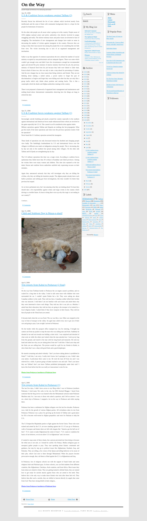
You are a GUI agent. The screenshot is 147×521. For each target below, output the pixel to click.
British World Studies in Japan (93, 52)
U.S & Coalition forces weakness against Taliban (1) (46, 113)
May (87, 144)
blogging (97, 201)
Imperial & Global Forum (92, 51)
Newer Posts (30, 499)
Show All (101, 62)
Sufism (97, 213)
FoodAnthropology (90, 41)
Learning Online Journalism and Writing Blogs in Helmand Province (115, 54)
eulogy (90, 226)
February (88, 184)
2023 (85, 79)
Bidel (95, 207)
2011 (85, 108)
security (98, 211)
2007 (85, 117)
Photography (86, 205)
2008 (85, 115)
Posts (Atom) (31, 504)
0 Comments (26, 105)
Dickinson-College (94, 228)
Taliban (100, 199)
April (87, 147)
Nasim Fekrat (71, 511)
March (87, 181)
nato (94, 205)
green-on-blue (98, 226)
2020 (85, 86)
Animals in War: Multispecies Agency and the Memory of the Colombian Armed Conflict (93, 58)
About (109, 18)
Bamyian (84, 228)
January (88, 187)
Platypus (87, 55)
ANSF (95, 217)
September (89, 132)
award (101, 215)
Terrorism (88, 207)
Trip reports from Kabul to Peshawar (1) (40, 385)
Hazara (88, 201)
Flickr (109, 26)
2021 (85, 84)
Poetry (101, 205)
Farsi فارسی (111, 24)
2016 (85, 96)
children (84, 226)
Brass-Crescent (92, 219)
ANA (84, 211)
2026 (85, 72)
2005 (85, 190)
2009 (85, 113)
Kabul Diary (100, 511)
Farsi (100, 219)
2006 (85, 120)
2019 (85, 89)
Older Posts (71, 499)
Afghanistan (88, 198)
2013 (85, 103)
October (88, 129)
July (87, 138)
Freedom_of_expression (91, 203)
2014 (85, 101)
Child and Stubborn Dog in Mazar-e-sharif (41, 213)
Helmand (98, 209)
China (91, 223)
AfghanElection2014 (87, 215)
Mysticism (89, 209)
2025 (85, 74)
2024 (85, 77)
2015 (85, 98)
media (101, 207)
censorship (96, 221)
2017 (85, 93)
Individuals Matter (112, 48)
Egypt (91, 211)
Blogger (96, 235)
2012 (85, 105)
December (88, 123)
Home (53, 499)
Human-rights (86, 221)
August (88, 135)
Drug (96, 215)
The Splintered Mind (91, 37)
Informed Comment (90, 31)
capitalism (98, 223)
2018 (85, 91)
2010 (85, 110)
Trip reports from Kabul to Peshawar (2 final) (43, 285)
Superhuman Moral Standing (92, 38)
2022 (85, 81)
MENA (85, 213)
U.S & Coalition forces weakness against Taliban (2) (46, 15)
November (88, 126)
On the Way (33, 4)
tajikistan (87, 217)
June (87, 141)
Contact (110, 20)
